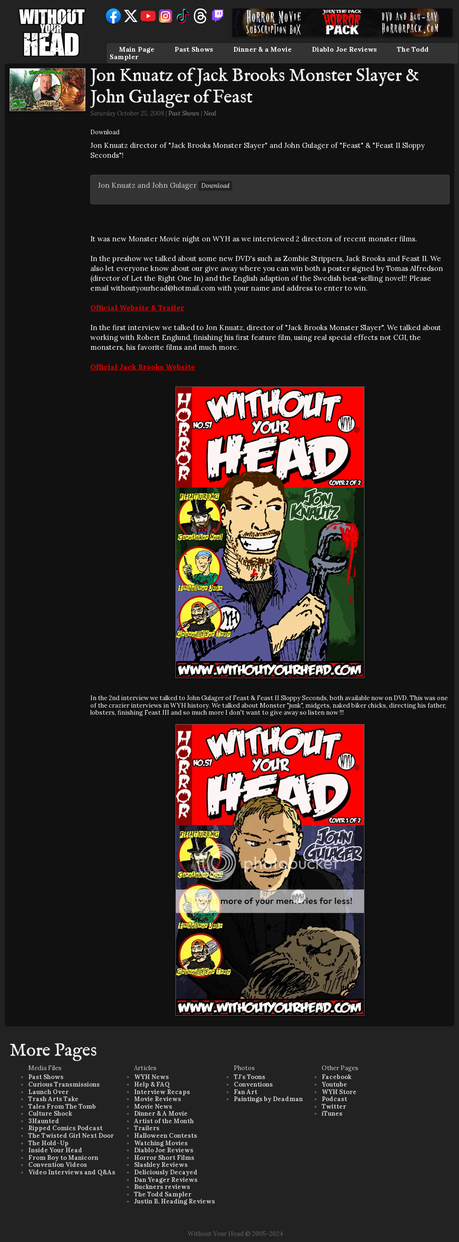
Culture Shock (50, 1114)
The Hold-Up (48, 1143)
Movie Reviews (157, 1099)
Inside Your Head (55, 1150)
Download (104, 132)
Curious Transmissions (64, 1084)
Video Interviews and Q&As (71, 1172)
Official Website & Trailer (137, 307)
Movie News (153, 1107)
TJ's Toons (249, 1077)
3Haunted (43, 1121)
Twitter (334, 1107)
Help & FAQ (152, 1084)
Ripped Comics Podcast (65, 1128)
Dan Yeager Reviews (166, 1180)
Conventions (253, 1084)
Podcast (334, 1099)
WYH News (151, 1077)
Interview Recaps (162, 1092)
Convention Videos (57, 1165)
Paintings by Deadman (268, 1099)
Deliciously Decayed (166, 1172)
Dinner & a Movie (262, 49)
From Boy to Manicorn (63, 1158)
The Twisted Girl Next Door (71, 1136)
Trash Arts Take (53, 1099)
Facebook (336, 1077)
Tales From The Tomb (62, 1107)
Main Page (136, 49)
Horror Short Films (164, 1158)
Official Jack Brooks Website (142, 367)
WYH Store (339, 1092)
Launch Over (48, 1092)
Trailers (146, 1128)
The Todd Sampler (162, 1194)
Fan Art (245, 1092)
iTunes (332, 1114)
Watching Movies (161, 1143)
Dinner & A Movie (161, 1114)
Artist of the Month (164, 1121)
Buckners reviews (162, 1187)
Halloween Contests (165, 1136)
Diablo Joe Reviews (344, 49)
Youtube (334, 1084)
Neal (210, 113)
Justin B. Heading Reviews (174, 1201)
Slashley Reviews (161, 1165)
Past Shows (193, 49)
